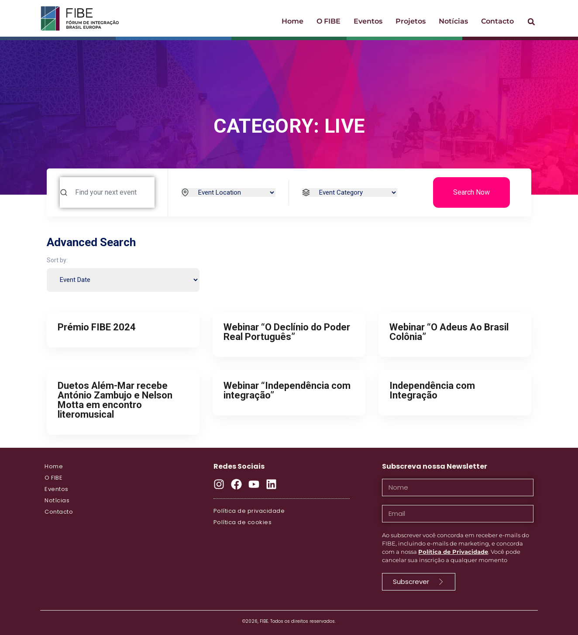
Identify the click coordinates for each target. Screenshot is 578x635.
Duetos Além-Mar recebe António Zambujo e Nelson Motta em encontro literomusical (115, 400)
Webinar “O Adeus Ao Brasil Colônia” (449, 332)
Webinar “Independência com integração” (287, 390)
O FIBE (329, 21)
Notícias (453, 21)
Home (292, 21)
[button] (531, 21)
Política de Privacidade (453, 551)
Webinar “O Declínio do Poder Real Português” (287, 332)
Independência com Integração (432, 390)
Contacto (497, 21)
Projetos (411, 21)
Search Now (471, 192)
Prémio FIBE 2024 (97, 327)
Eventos (368, 21)
